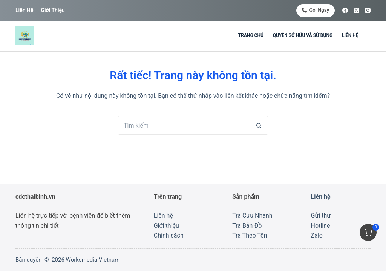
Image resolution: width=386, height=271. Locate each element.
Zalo (317, 235)
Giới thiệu (52, 10)
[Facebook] (345, 10)
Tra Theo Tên (249, 235)
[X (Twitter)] (356, 10)
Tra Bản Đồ (247, 225)
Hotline (320, 225)
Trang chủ (250, 35)
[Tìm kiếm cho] (184, 125)
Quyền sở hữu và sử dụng (302, 35)
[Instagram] (368, 10)
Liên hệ (24, 10)
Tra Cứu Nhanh (252, 215)
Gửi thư (321, 215)
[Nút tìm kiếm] (259, 125)
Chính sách (169, 235)
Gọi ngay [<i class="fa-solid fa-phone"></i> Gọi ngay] (315, 10)
